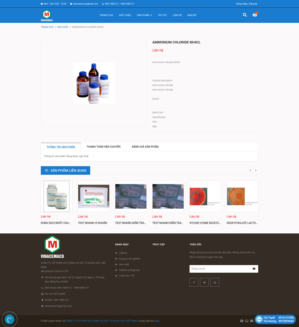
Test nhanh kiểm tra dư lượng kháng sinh (144, 222)
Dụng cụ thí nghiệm (129, 258)
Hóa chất (124, 264)
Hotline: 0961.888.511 (57, 299)
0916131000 (279, 317)
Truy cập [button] (158, 244)
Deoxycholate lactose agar (247, 222)
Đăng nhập (241, 3)
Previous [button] (250, 170)
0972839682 (279, 321)
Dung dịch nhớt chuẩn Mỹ (59, 222)
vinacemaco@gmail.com (85, 3)
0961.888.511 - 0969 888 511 (120, 3)
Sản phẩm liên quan (68, 170)
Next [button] (255, 170)
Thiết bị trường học (129, 270)
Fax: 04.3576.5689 (55, 293)
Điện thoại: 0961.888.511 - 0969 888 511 (67, 287)
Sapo (157, 320)
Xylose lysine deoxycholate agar (213, 222)
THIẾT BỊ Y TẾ (126, 275)
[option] (56, 204)
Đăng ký (253, 3)
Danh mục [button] (122, 244)
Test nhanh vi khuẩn (92, 222)
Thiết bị (123, 253)
